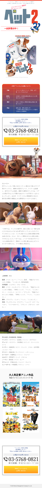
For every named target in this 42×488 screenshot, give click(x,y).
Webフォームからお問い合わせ (21, 141)
